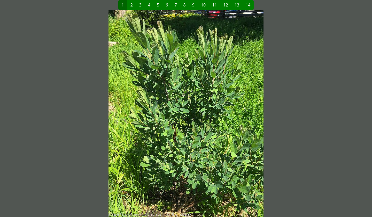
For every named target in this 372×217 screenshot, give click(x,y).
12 (225, 5)
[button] (102, 113)
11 (214, 5)
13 (237, 5)
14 (248, 5)
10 (203, 5)
